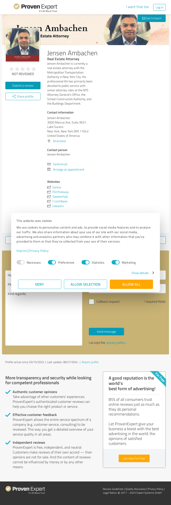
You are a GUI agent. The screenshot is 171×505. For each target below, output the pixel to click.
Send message (106, 331)
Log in (159, 7)
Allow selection (85, 284)
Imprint (23, 251)
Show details (138, 273)
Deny (39, 284)
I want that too (137, 6)
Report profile (90, 362)
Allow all (131, 284)
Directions (59, 141)
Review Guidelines (113, 489)
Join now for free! (134, 458)
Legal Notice (110, 493)
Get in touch (151, 18)
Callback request (108, 301)
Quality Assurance (135, 489)
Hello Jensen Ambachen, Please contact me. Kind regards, (43, 308)
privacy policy (115, 342)
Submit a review (22, 85)
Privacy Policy (40, 251)
